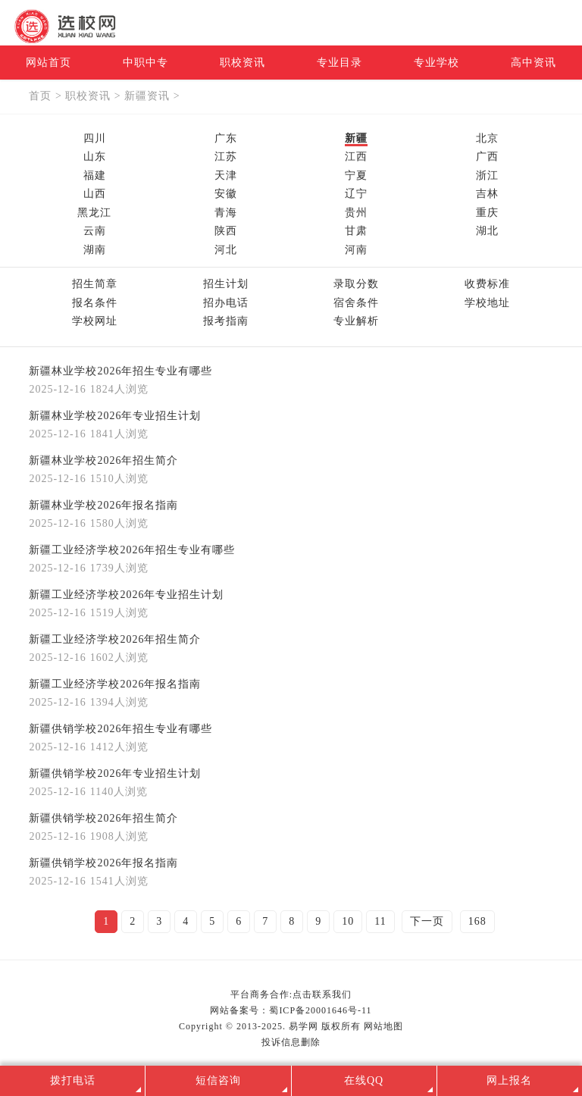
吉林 (487, 193)
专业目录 (339, 62)
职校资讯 (242, 62)
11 (380, 921)
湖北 (487, 230)
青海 (225, 212)
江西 (356, 156)
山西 (94, 193)
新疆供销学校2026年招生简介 (103, 818)
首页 (40, 96)
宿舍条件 (356, 302)
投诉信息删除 (291, 1042)
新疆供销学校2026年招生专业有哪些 (120, 728)
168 (477, 921)
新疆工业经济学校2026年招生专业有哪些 (132, 550)
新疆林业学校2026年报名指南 (103, 505)
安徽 (225, 193)
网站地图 (383, 1026)
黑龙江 (94, 212)
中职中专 (145, 62)
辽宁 (356, 193)
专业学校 (436, 62)
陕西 (225, 230)
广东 (225, 138)
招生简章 (94, 284)
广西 (487, 156)
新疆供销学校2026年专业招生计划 (115, 773)
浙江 (487, 175)
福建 (94, 175)
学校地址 (487, 302)
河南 (356, 249)
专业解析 (356, 321)
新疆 (356, 138)
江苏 (225, 156)
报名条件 (94, 302)
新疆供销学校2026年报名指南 (103, 863)
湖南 (94, 249)
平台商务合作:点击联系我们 (291, 994)
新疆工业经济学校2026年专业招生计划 (126, 594)
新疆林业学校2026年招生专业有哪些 (120, 371)
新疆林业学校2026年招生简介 (103, 460)
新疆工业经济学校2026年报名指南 (115, 684)
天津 (225, 175)
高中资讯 (533, 62)
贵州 (356, 212)
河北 (225, 249)
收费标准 (487, 284)
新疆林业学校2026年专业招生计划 (115, 415)
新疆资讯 (147, 96)
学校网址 (94, 321)
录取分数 (356, 284)
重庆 (487, 212)
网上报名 (509, 1080)
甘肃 (356, 230)
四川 (94, 138)
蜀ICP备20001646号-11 (320, 1010)
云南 (94, 230)
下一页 (427, 921)
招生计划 (226, 284)
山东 (94, 156)
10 (348, 921)
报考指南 (226, 321)
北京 (487, 138)
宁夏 (356, 175)
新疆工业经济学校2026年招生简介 (115, 639)
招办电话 (226, 302)
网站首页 (48, 62)
